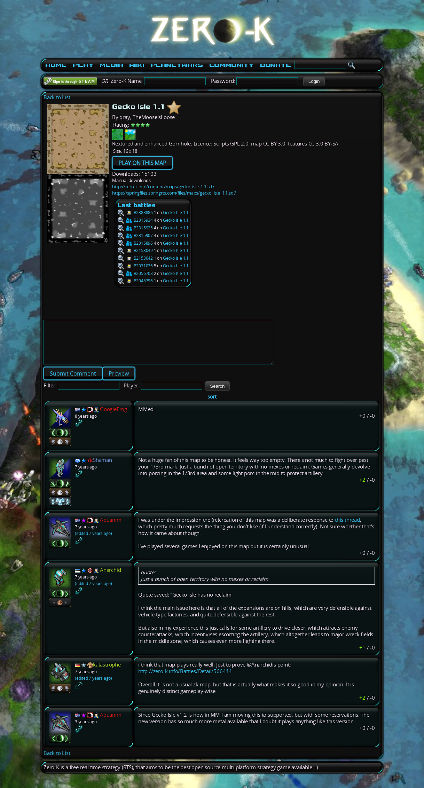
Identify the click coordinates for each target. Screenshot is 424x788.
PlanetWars (177, 65)
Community (231, 65)
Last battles (137, 205)
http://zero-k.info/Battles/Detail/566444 (185, 679)
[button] (313, 81)
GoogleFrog (113, 417)
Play (83, 65)
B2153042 (135, 258)
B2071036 (135, 266)
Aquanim (110, 528)
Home (55, 65)
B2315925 (135, 228)
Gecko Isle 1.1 (176, 212)
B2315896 (135, 243)
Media (111, 65)
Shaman (102, 468)
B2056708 (135, 273)
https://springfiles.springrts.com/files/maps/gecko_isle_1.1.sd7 (174, 193)
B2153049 (135, 250)
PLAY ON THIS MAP (142, 163)
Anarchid (110, 578)
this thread (347, 528)
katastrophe (107, 673)
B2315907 (135, 235)
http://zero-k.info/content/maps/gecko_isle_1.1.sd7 (163, 186)
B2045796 (135, 281)
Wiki (136, 65)
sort (212, 405)
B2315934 (135, 220)
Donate (275, 65)
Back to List (57, 97)
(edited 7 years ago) (93, 542)
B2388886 (135, 212)
